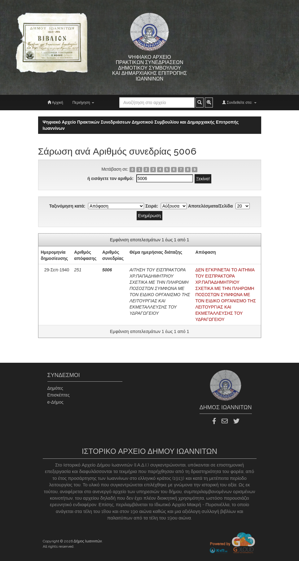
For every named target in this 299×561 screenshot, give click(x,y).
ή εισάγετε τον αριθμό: (110, 178)
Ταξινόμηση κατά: (67, 206)
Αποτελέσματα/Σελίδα (210, 206)
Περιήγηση (83, 102)
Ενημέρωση (149, 215)
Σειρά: (151, 206)
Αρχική (55, 102)
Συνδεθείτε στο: (239, 102)
